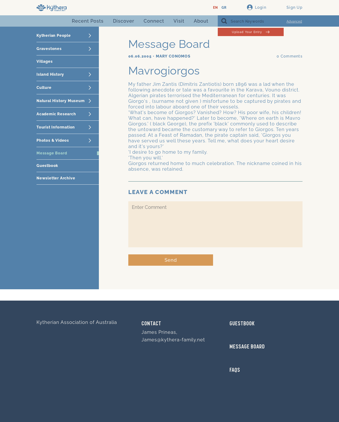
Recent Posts (88, 21)
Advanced (294, 21)
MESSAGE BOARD (247, 347)
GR (224, 7)
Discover (123, 21)
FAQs (235, 370)
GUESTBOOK (242, 324)
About (201, 21)
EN (215, 7)
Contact (151, 324)
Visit (179, 21)
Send (171, 260)
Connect (154, 21)
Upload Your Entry (250, 32)
